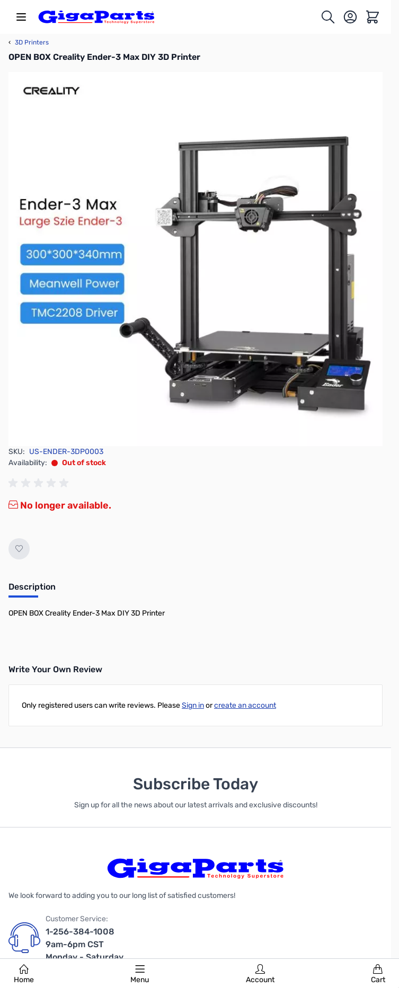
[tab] (32, 590)
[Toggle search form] (328, 17)
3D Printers (28, 42)
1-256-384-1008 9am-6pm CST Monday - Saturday (84, 944)
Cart (378, 974)
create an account (245, 705)
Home (24, 974)
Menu (139, 974)
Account (260, 974)
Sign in (193, 705)
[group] (40, 483)
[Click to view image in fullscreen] (195, 259)
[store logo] (96, 17)
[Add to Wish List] (19, 548)
